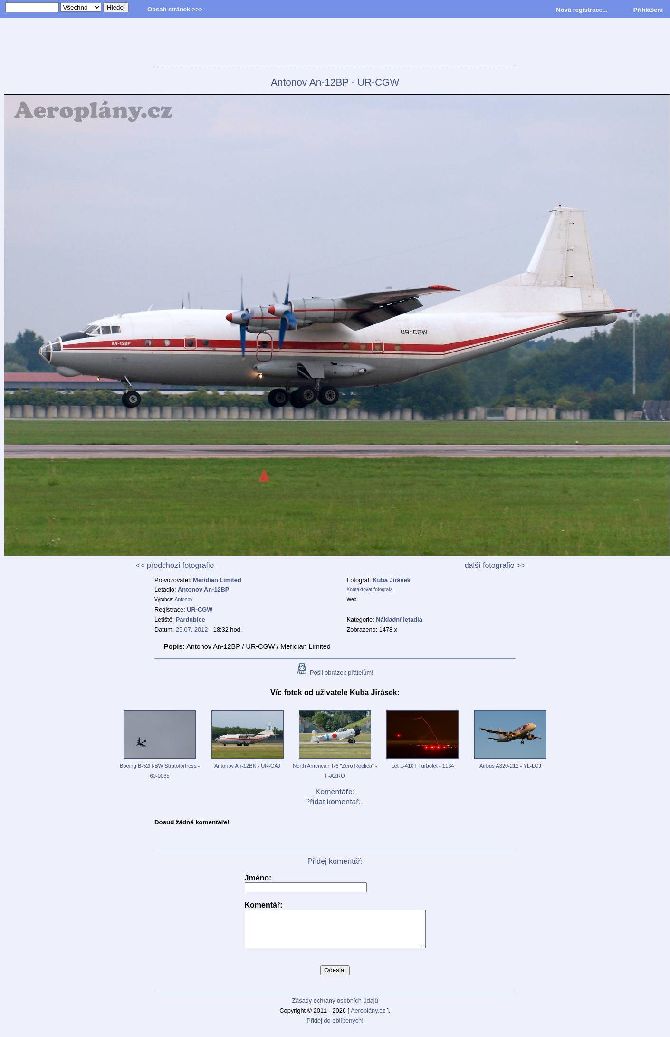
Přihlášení (648, 9)
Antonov (184, 599)
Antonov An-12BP (203, 589)
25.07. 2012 (192, 629)
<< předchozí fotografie (175, 565)
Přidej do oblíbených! (335, 1027)
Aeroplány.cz (368, 1017)
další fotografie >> (495, 565)
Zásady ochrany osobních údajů (335, 1007)
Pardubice (190, 619)
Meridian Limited (217, 580)
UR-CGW (199, 609)
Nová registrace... (581, 9)
